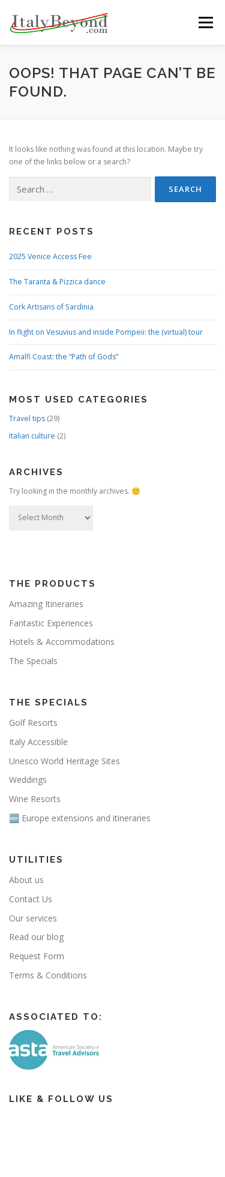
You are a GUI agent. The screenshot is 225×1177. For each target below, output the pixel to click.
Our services (33, 918)
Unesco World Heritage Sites (64, 761)
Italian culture (32, 436)
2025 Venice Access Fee (50, 256)
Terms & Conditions (48, 975)
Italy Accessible (38, 741)
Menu (205, 22)
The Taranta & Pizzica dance (57, 282)
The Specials (33, 660)
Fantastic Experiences (51, 623)
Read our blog (36, 936)
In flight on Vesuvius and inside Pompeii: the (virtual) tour (106, 332)
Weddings (28, 779)
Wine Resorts (35, 798)
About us (26, 879)
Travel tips (27, 418)
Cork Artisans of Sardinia (51, 307)
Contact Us (30, 899)
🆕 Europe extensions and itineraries (80, 818)
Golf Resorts (33, 722)
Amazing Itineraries (46, 603)
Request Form (36, 956)
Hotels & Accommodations (62, 641)
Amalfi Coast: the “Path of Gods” (63, 357)
